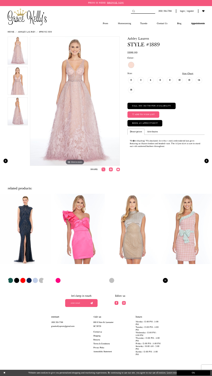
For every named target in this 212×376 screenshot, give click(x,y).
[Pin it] (111, 169)
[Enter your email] (81, 303)
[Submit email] (92, 303)
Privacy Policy (98, 348)
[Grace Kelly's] (27, 16)
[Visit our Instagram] (124, 303)
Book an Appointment (145, 123)
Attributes (152, 131)
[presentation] (25, 229)
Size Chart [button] (187, 73)
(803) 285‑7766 (57, 322)
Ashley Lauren (26, 32)
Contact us (97, 332)
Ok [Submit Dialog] (193, 372)
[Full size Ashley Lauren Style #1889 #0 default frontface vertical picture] (75, 101)
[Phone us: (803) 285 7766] (164, 11)
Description (136, 131)
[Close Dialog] (18, 373)
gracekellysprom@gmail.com (63, 326)
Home (11, 32)
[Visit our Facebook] (116, 303)
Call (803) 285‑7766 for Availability (151, 106)
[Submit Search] (133, 11)
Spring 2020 (45, 32)
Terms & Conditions (101, 344)
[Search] (143, 11)
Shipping (96, 336)
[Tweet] (103, 169)
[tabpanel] (18, 51)
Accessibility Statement (102, 352)
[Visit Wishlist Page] (203, 11)
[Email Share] (118, 169)
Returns (96, 340)
